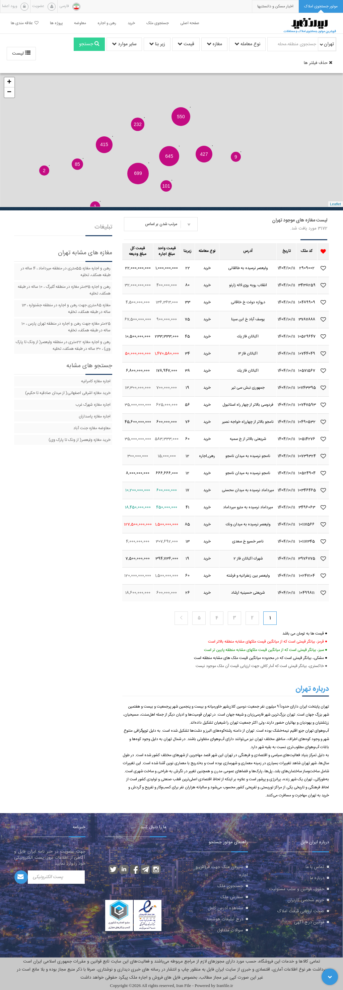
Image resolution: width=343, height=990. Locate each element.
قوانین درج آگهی (309, 922)
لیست (21, 54)
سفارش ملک (231, 897)
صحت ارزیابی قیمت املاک (300, 911)
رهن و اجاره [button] (106, 23)
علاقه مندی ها (25, 23)
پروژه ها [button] (56, 23)
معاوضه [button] (80, 23)
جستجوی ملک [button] (157, 23)
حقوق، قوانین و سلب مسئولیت (296, 889)
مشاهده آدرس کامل (225, 908)
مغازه (214, 44)
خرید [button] (131, 23)
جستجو (89, 44)
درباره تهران (312, 689)
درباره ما (317, 878)
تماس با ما (314, 867)
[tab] (321, 6)
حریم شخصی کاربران (305, 900)
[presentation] (275, 6)
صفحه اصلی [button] (189, 23)
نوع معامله (247, 44)
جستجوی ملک (230, 886)
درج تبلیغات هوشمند (224, 919)
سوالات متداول (230, 930)
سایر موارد (124, 44)
